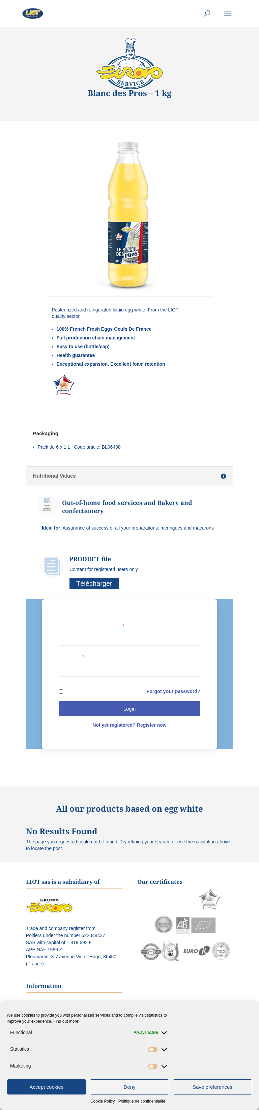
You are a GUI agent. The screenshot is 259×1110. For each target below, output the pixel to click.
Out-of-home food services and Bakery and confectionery (127, 506)
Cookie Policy (102, 1101)
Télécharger (94, 583)
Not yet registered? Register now (129, 725)
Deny (129, 1087)
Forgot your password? (173, 691)
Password (71, 656)
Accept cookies (47, 1087)
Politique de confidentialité (141, 1101)
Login (129, 709)
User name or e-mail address (91, 626)
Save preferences (212, 1087)
